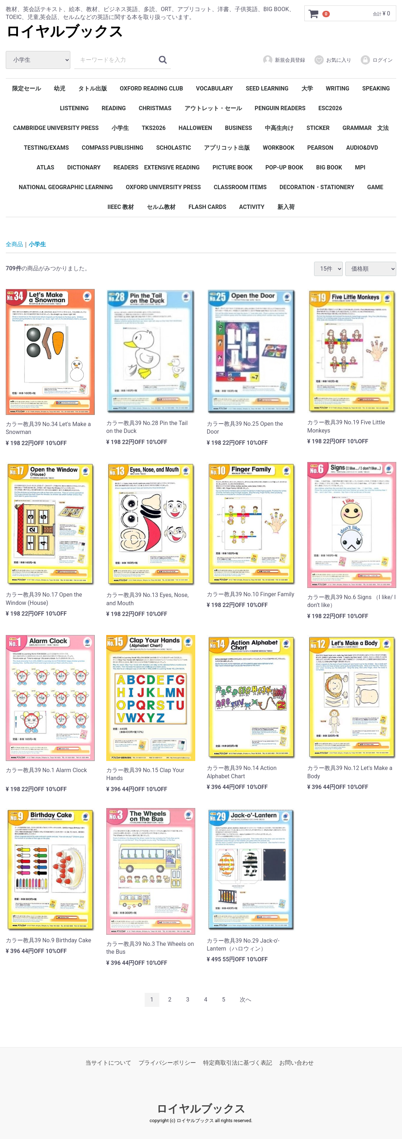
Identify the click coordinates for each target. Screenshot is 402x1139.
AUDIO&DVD (362, 147)
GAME (375, 187)
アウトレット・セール (213, 108)
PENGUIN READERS (280, 108)
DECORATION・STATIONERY (317, 187)
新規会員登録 (283, 60)
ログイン (376, 60)
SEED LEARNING (267, 88)
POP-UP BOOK (284, 167)
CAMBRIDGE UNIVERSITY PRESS (56, 128)
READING (114, 108)
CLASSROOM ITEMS (240, 187)
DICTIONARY (83, 167)
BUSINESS (238, 128)
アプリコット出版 (227, 147)
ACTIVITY (251, 207)
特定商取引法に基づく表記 (237, 1062)
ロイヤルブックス (64, 31)
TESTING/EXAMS (46, 147)
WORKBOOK (278, 147)
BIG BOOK (329, 167)
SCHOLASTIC (173, 147)
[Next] (245, 1000)
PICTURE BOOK (232, 167)
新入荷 (286, 207)
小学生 (120, 128)
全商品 (14, 244)
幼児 (59, 88)
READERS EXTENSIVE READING (156, 167)
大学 (307, 88)
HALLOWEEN (195, 128)
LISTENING (74, 108)
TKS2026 (154, 128)
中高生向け (279, 128)
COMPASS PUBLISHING (112, 147)
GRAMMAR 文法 (365, 128)
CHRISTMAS (155, 108)
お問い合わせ (296, 1062)
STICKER (318, 128)
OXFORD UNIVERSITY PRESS (163, 187)
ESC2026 (330, 108)
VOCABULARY (214, 88)
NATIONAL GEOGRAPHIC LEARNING (66, 187)
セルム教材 (161, 207)
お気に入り (332, 60)
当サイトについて (108, 1062)
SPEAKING (376, 88)
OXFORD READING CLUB (151, 88)
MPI (360, 167)
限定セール (26, 88)
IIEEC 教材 (120, 207)
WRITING (338, 88)
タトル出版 (92, 88)
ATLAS (45, 167)
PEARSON (320, 147)
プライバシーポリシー (167, 1062)
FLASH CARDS (207, 207)
